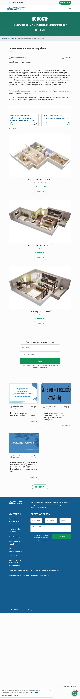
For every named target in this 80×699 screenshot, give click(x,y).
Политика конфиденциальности (19, 570)
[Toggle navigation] (70, 8)
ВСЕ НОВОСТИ (40, 487)
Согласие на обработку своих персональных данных (44, 570)
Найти (40, 361)
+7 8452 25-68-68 (17, 3)
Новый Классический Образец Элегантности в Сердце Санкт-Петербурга (22, 118)
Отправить (62, 537)
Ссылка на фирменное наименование (20, 572)
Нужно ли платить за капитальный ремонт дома (55, 116)
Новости (12, 38)
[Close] (50, 690)
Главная (4, 38)
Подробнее (40, 192)
